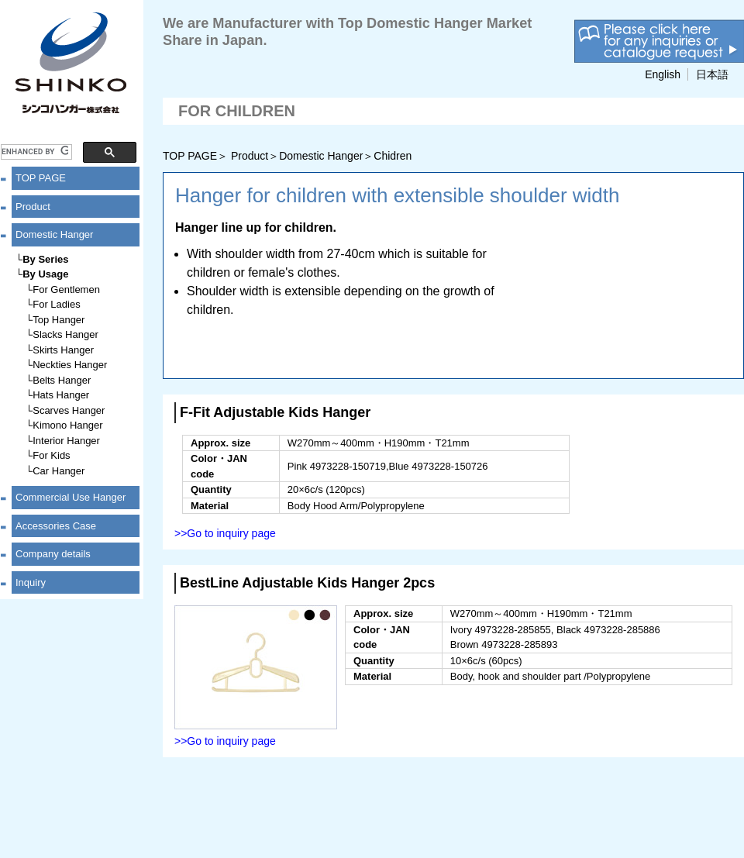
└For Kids (48, 455)
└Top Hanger (55, 320)
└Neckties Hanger (66, 364)
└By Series (42, 259)
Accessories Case (56, 526)
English (662, 74)
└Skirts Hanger (60, 350)
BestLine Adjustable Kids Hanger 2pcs (307, 583)
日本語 (712, 74)
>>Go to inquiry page (225, 533)
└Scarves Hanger (65, 410)
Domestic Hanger (54, 234)
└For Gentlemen (63, 289)
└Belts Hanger (58, 380)
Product (33, 206)
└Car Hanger (55, 471)
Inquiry (31, 582)
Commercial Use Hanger (71, 497)
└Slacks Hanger (62, 334)
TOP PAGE (41, 178)
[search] (35, 152)
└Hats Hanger (57, 395)
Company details (53, 554)
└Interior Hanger (63, 440)
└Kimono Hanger (64, 425)
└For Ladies (53, 304)
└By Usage (42, 274)
